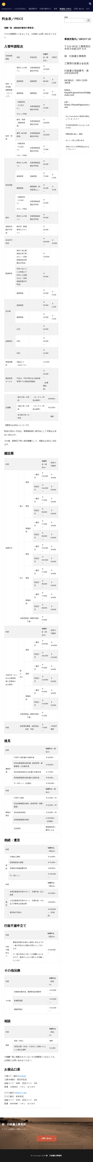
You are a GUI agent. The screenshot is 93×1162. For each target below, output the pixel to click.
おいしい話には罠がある (75, 140)
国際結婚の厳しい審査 (74, 134)
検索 (66, 17)
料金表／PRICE (65, 9)
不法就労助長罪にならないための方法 (77, 126)
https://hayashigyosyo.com (77, 105)
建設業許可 (33, 9)
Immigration (7, 9)
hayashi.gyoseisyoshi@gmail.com (77, 93)
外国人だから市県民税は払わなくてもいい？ (77, 148)
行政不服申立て (45, 9)
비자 (88, 9)
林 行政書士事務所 (54, 1155)
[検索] (88, 20)
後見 (55, 9)
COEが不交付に (20, 9)
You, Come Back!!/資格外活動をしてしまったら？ (78, 117)
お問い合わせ (79, 9)
